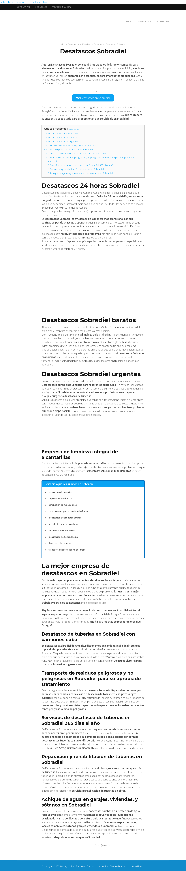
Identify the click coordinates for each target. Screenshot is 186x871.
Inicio (129, 21)
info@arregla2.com (61, 6)
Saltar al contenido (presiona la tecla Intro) (23, 1)
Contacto (163, 21)
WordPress (138, 865)
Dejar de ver (74, 127)
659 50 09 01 (23, 6)
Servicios (143, 21)
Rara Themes (111, 865)
